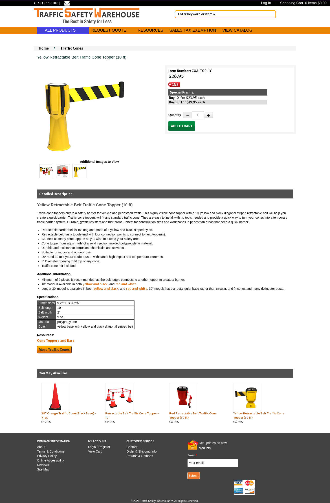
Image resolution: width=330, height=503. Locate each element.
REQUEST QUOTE (108, 30)
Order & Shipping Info (141, 451)
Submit (194, 476)
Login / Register (99, 447)
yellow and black (95, 284)
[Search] (271, 14)
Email (192, 455)
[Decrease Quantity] (187, 115)
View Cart (95, 451)
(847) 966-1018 (46, 3)
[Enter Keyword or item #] (225, 14)
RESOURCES (150, 30)
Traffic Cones (71, 48)
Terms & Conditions (50, 451)
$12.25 (69, 403)
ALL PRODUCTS (63, 30)
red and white (125, 284)
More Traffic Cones (54, 350)
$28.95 (133, 403)
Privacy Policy (47, 456)
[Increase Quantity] (208, 115)
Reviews (43, 465)
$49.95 (197, 403)
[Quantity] (198, 115)
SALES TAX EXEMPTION (192, 30)
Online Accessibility (50, 460)
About (41, 447)
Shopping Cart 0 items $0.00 (303, 3)
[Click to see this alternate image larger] (46, 171)
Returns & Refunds (139, 456)
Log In (267, 3)
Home (44, 48)
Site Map (43, 469)
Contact (131, 447)
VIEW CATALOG (237, 30)
